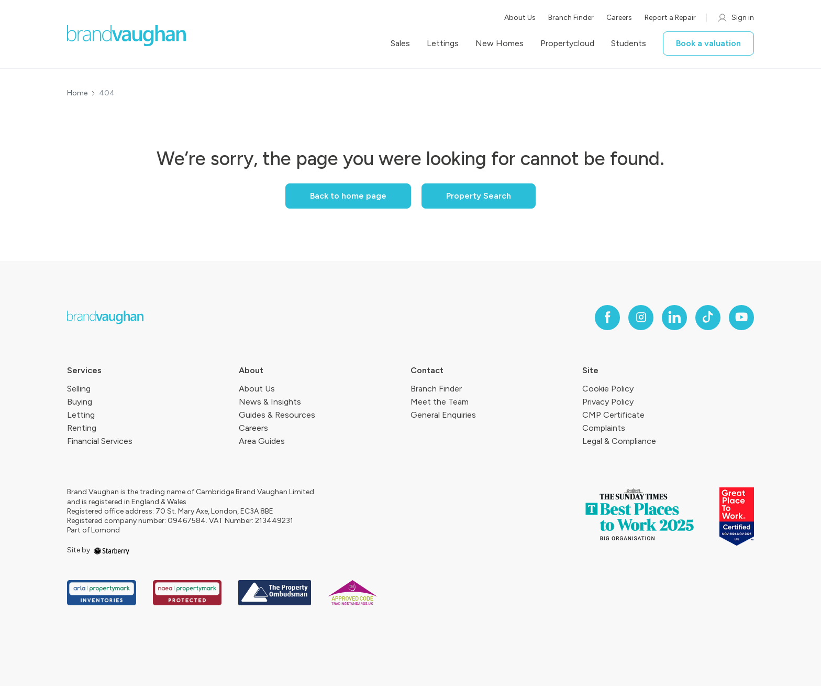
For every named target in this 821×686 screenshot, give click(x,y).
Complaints (603, 428)
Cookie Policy (608, 389)
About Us (520, 17)
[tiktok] (707, 317)
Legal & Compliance (619, 441)
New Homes (499, 43)
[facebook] (607, 317)
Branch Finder (571, 17)
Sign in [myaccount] (735, 18)
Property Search (478, 196)
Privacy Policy (608, 402)
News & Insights (270, 402)
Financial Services (99, 441)
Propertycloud (567, 43)
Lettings (443, 43)
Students (628, 43)
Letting (81, 415)
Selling (79, 389)
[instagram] (640, 317)
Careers (619, 17)
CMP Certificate (613, 415)
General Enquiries (443, 415)
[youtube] (741, 317)
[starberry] (111, 550)
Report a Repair (670, 17)
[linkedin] (674, 317)
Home (77, 93)
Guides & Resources (277, 415)
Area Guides (262, 441)
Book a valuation (708, 43)
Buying (79, 402)
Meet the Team (439, 402)
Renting (81, 428)
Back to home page (348, 196)
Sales (400, 43)
